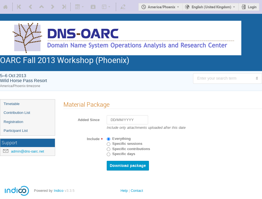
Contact (137, 190)
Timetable (12, 104)
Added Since (89, 119)
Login (252, 6)
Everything (121, 138)
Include (93, 139)
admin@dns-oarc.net (27, 151)
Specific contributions (131, 148)
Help (124, 190)
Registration (13, 122)
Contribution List (17, 113)
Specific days (123, 153)
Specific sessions (127, 143)
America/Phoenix (161, 6)
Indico (58, 190)
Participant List (16, 131)
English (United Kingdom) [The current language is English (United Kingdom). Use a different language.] (211, 6)
